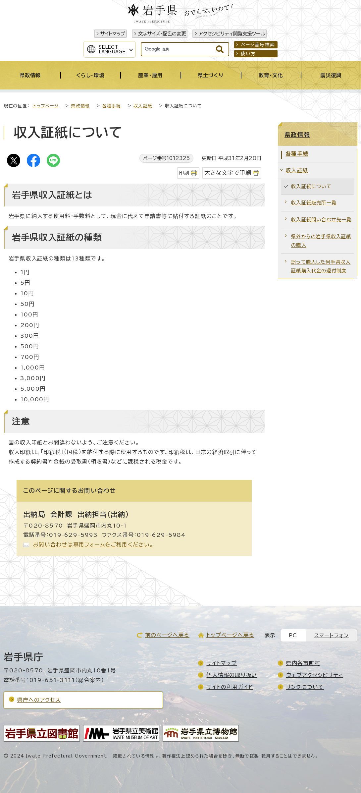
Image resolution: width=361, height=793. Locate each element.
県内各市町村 (303, 663)
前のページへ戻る (167, 635)
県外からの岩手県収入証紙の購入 (321, 241)
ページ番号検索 (258, 44)
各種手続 (111, 106)
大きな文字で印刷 (228, 172)
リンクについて (305, 687)
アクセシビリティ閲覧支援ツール (232, 33)
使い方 (248, 53)
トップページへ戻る (230, 635)
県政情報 (80, 106)
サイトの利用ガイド (229, 687)
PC (293, 635)
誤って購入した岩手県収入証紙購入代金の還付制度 (320, 266)
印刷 (184, 172)
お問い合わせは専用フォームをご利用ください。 (93, 544)
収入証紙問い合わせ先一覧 (321, 219)
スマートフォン (331, 635)
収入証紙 (142, 106)
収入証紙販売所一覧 (313, 202)
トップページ (46, 106)
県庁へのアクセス (39, 700)
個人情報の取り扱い (231, 675)
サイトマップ (112, 33)
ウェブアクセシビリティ (314, 675)
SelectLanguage (112, 49)
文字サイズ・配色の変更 (162, 33)
